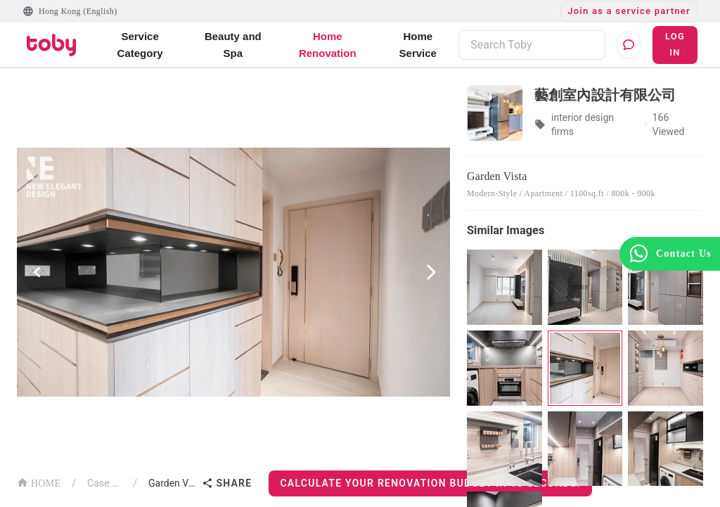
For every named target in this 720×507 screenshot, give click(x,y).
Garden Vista (172, 483)
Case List (104, 483)
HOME (38, 482)
